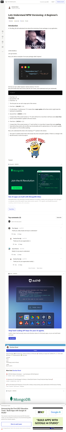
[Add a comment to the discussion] (36, 222)
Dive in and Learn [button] (16, 424)
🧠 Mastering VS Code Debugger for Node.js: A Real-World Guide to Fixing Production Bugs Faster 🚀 (35, 380)
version (22, 21)
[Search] (6, 2)
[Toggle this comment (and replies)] (9, 231)
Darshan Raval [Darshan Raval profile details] (16, 238)
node (26, 21)
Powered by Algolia (44, 1)
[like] (14, 234)
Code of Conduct (31, 268)
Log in (53, 1)
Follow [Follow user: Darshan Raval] (35, 350)
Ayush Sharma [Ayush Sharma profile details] (15, 248)
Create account (60, 1)
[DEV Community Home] (2, 2)
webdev (11, 21)
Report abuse (39, 268)
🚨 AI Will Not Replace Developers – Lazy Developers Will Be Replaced (35, 375)
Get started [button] (12, 338)
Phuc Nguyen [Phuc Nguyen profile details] (15, 228)
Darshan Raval (15, 7)
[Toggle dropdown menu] (61, 164)
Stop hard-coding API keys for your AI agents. (26, 331)
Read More (11, 209)
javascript (16, 21)
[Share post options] (2, 51)
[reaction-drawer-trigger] (2, 32)
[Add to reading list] (3, 42)
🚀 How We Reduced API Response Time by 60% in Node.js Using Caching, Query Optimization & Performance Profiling (35, 385)
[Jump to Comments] (3, 37)
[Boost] (3, 47)
